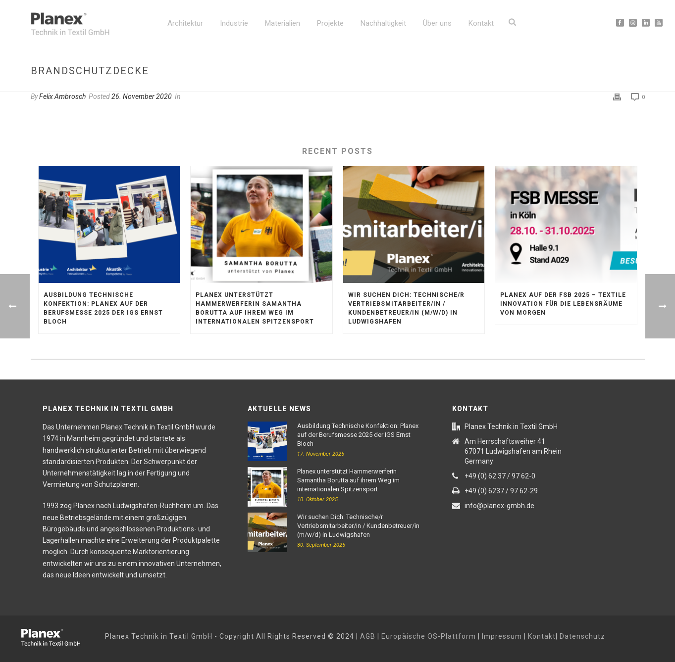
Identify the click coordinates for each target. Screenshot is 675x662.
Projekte (330, 23)
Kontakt (481, 23)
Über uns (437, 23)
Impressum (502, 636)
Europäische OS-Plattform (428, 636)
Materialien (282, 23)
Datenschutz (582, 636)
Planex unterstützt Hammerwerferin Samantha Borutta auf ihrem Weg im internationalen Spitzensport (255, 308)
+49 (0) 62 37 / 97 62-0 (500, 476)
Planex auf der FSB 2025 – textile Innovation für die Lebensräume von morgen (563, 303)
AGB (367, 636)
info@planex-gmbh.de (499, 506)
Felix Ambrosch (62, 96)
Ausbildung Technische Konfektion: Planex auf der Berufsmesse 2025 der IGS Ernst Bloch (103, 308)
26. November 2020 (141, 96)
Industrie (234, 23)
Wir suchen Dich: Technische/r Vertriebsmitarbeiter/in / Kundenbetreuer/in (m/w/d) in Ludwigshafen (406, 308)
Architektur (185, 23)
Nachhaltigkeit (383, 23)
